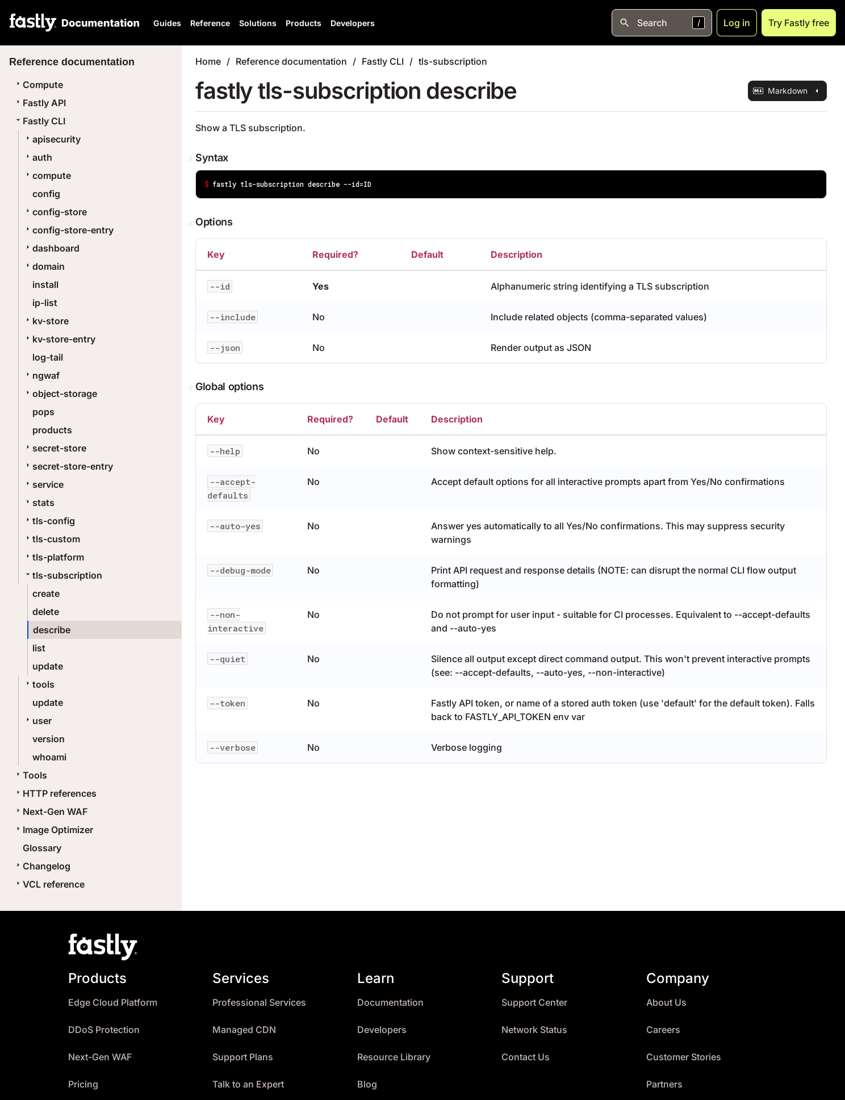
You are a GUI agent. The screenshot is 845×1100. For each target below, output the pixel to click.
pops (43, 411)
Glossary (42, 848)
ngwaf (41, 375)
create (46, 593)
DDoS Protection (104, 1029)
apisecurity (52, 139)
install (45, 284)
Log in (736, 22)
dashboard (51, 248)
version (48, 739)
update (47, 666)
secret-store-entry (68, 466)
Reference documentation (291, 61)
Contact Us (525, 1057)
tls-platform (53, 557)
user (37, 720)
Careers (663, 1029)
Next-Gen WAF (50, 811)
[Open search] (662, 22)
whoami (49, 757)
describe (51, 629)
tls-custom (51, 539)
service (43, 484)
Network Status (534, 1029)
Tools (30, 775)
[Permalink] (191, 159)
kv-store (46, 321)
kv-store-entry (59, 339)
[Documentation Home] (98, 23)
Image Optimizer (53, 829)
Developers (353, 23)
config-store (55, 212)
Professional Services (259, 1002)
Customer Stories (683, 1057)
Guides (167, 23)
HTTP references (55, 793)
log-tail (47, 357)
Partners (664, 1084)
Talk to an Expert (248, 1084)
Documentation (390, 1002)
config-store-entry (68, 230)
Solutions (258, 23)
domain (44, 266)
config (46, 193)
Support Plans (242, 1057)
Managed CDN (244, 1029)
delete (45, 611)
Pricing (83, 1084)
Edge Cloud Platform (112, 1002)
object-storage (60, 393)
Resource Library (393, 1057)
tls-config (49, 520)
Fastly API (40, 102)
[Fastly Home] (33, 23)
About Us (666, 1002)
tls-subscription (62, 575)
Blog (367, 1084)
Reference (210, 23)
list (38, 648)
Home (208, 61)
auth (37, 157)
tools (39, 684)
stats (39, 502)
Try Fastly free (798, 22)
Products (303, 23)
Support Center (534, 1002)
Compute (38, 84)
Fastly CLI (39, 121)
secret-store (54, 448)
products (52, 430)
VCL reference (49, 884)
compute (47, 175)
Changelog (42, 866)
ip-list (44, 302)
